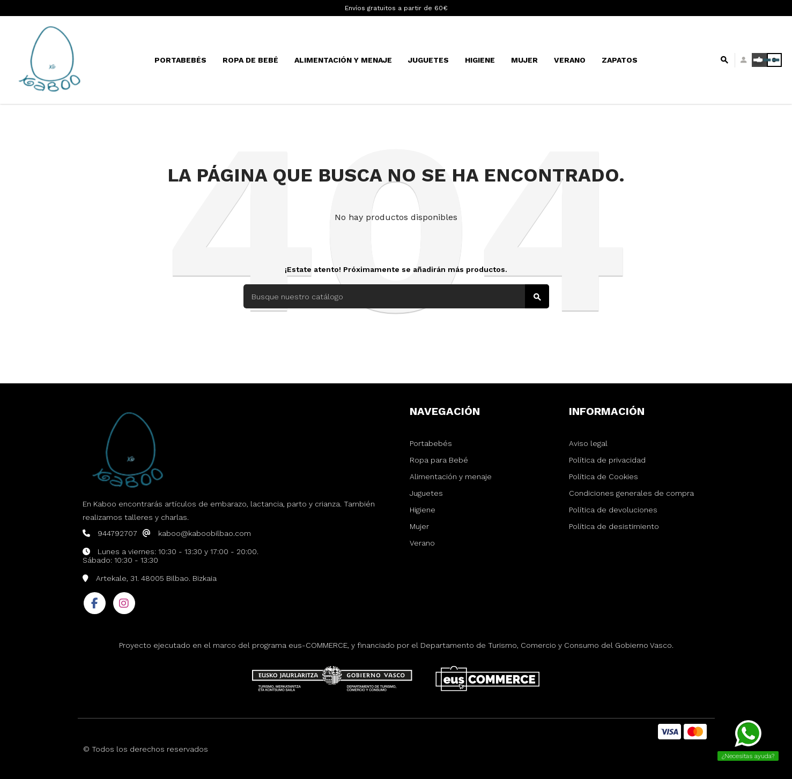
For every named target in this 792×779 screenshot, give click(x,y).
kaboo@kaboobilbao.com (204, 533)
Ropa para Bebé (439, 460)
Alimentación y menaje (451, 476)
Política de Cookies (603, 476)
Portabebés (431, 443)
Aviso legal (588, 443)
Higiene (422, 509)
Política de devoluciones (613, 509)
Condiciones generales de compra (631, 493)
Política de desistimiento (614, 526)
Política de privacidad (607, 460)
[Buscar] (396, 296)
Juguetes (426, 493)
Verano (422, 543)
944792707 (117, 533)
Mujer (419, 526)
